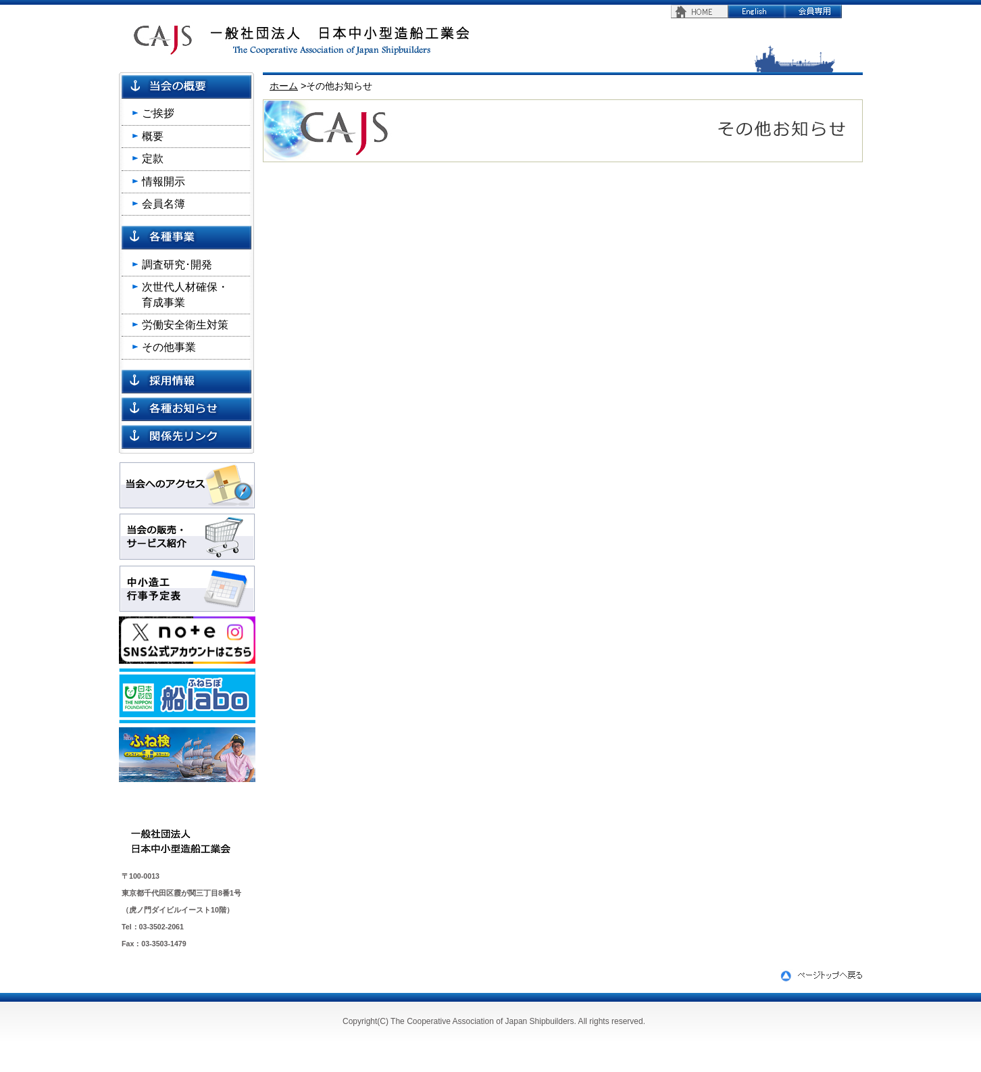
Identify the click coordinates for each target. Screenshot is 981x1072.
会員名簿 (163, 204)
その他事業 (169, 347)
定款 (153, 158)
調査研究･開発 (177, 264)
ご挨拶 (158, 113)
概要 (153, 136)
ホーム (284, 85)
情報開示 (163, 181)
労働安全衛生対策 (185, 325)
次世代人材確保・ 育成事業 (185, 294)
